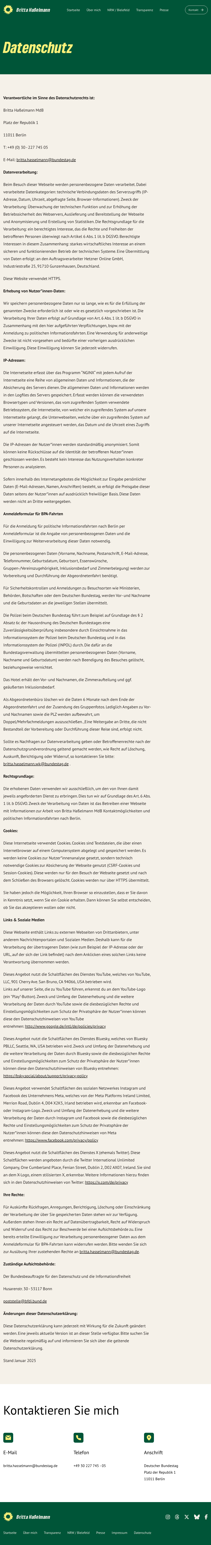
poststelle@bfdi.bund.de (25, 1301)
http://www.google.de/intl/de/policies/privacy (65, 1026)
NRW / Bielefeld (118, 10)
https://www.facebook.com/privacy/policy (61, 1140)
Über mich (94, 10)
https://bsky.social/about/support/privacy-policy (45, 1075)
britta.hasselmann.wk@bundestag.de (36, 764)
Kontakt (196, 10)
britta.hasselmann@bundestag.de (46, 159)
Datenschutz (142, 1533)
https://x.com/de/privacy (106, 1182)
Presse (164, 10)
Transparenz (144, 10)
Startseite (73, 10)
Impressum (119, 1533)
